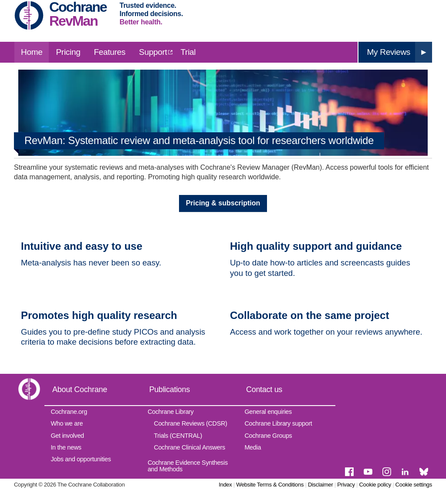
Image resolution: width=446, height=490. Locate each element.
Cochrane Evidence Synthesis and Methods (188, 465)
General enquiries (268, 411)
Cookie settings (413, 484)
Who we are (67, 423)
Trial (188, 52)
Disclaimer (320, 484)
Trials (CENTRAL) (178, 435)
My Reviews (388, 52)
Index (225, 484)
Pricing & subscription (223, 203)
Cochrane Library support (278, 423)
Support (153, 52)
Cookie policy (375, 484)
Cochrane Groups (268, 435)
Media (252, 447)
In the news (66, 447)
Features (109, 52)
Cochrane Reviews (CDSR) (190, 423)
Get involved (67, 435)
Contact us (264, 389)
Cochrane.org (69, 411)
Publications (169, 389)
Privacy (346, 484)
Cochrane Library (171, 411)
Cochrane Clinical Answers (189, 447)
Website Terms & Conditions (270, 484)
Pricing (68, 52)
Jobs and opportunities (81, 459)
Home (31, 52)
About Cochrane (79, 389)
